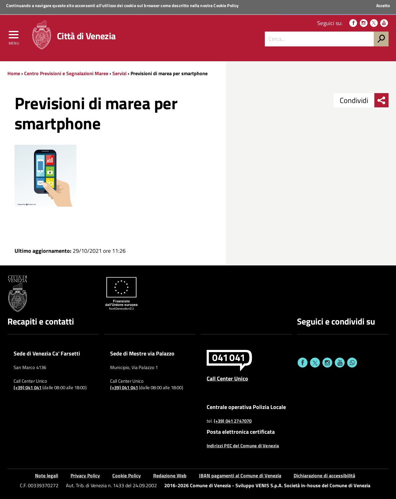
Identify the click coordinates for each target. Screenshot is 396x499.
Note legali (46, 475)
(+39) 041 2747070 (233, 421)
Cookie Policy (226, 5)
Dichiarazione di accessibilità (324, 475)
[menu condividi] (381, 100)
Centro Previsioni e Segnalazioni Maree (66, 73)
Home (13, 73)
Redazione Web (170, 475)
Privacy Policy (85, 475)
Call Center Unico (227, 378)
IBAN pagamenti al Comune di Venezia (240, 475)
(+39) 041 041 (27, 387)
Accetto (383, 5)
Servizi (119, 73)
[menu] (14, 36)
